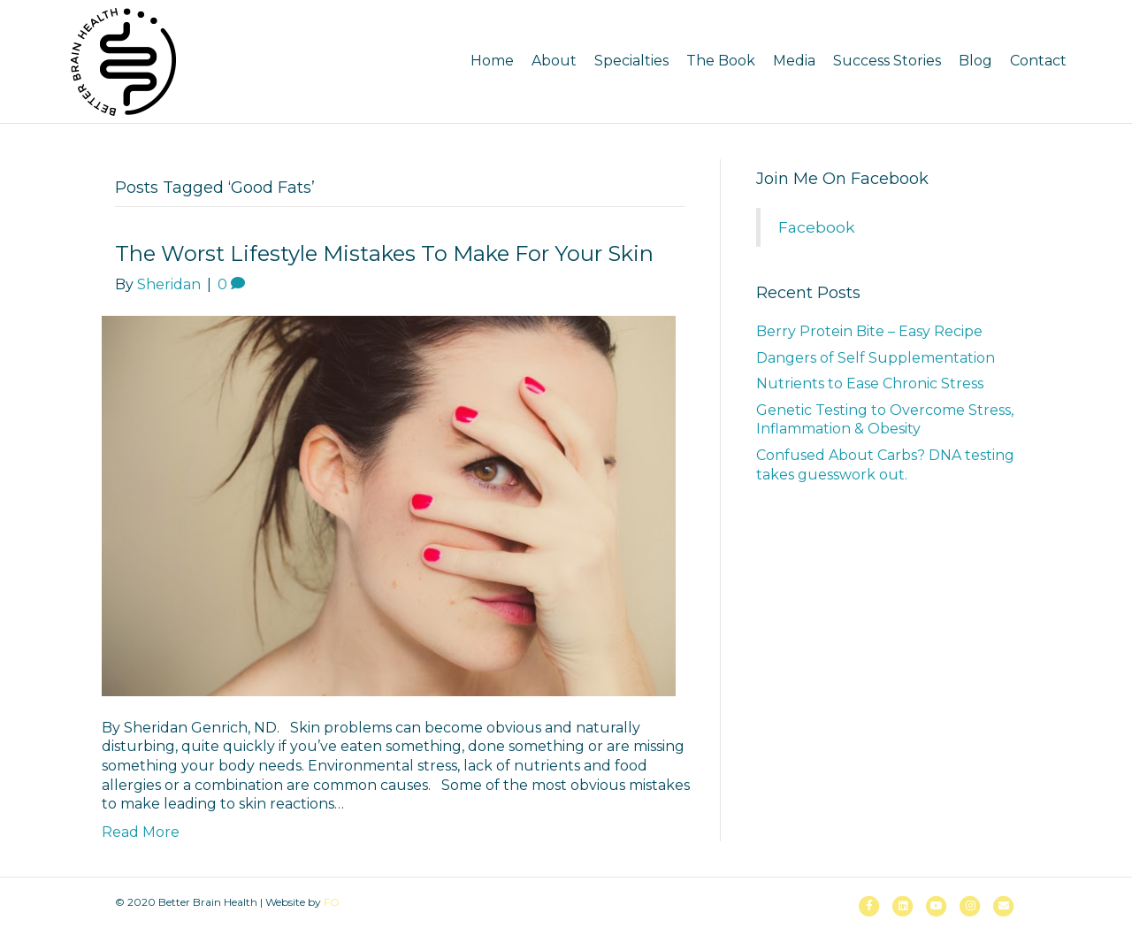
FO (332, 902)
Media (794, 60)
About (554, 60)
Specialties (631, 60)
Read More (141, 832)
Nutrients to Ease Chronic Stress (869, 383)
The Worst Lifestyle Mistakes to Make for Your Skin (384, 253)
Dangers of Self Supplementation (875, 357)
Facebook (816, 227)
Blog (975, 60)
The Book (720, 60)
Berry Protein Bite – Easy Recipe (869, 331)
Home (492, 60)
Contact (1038, 60)
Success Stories (887, 60)
